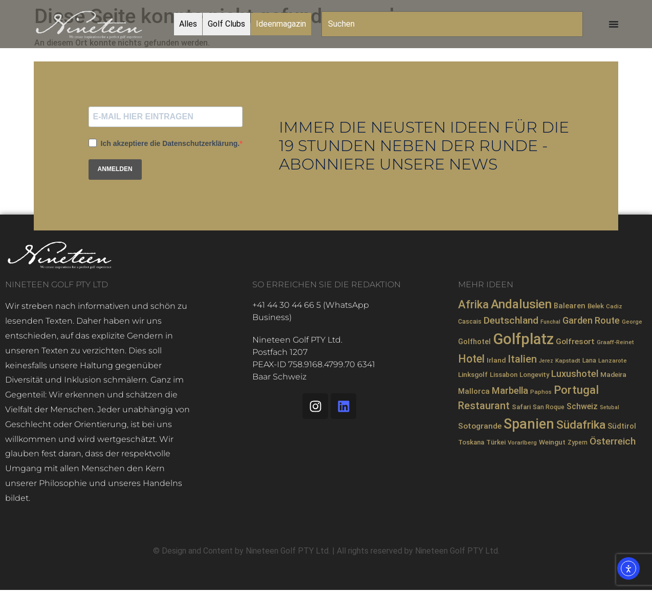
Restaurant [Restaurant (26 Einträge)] (484, 406)
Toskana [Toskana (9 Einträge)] (471, 442)
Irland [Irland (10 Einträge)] (496, 360)
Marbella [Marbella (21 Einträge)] (510, 390)
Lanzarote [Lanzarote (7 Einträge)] (612, 360)
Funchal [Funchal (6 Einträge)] (550, 322)
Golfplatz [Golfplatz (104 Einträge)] (523, 339)
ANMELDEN (115, 169)
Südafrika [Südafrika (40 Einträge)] (580, 425)
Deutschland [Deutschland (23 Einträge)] (511, 320)
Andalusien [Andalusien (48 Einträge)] (521, 304)
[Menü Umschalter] (613, 24)
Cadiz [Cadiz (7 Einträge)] (614, 306)
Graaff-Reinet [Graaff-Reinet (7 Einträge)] (615, 342)
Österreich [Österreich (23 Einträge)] (613, 441)
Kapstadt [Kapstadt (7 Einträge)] (567, 360)
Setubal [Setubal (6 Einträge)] (609, 407)
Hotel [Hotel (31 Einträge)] (471, 358)
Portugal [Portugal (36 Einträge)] (576, 389)
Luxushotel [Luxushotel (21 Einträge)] (574, 373)
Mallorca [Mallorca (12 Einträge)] (474, 391)
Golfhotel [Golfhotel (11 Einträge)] (474, 341)
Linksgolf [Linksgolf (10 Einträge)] (473, 374)
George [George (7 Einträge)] (632, 321)
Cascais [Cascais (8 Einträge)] (470, 321)
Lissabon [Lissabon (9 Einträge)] (503, 374)
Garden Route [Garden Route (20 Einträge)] (591, 320)
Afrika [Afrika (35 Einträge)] (473, 304)
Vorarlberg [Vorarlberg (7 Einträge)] (522, 442)
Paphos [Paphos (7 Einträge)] (541, 391)
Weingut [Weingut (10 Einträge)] (552, 442)
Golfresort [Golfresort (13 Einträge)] (575, 341)
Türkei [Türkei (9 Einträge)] (496, 442)
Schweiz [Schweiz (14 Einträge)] (582, 406)
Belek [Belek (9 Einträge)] (596, 306)
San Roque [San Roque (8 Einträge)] (548, 407)
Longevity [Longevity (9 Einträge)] (534, 374)
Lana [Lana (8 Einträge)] (589, 360)
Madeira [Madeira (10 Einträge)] (613, 374)
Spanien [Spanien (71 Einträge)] (529, 424)
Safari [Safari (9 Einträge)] (521, 407)
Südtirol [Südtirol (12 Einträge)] (621, 426)
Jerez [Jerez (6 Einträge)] (546, 360)
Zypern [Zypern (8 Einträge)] (578, 442)
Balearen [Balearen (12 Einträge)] (569, 305)
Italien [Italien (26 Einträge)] (522, 359)
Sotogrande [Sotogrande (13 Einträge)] (480, 426)
